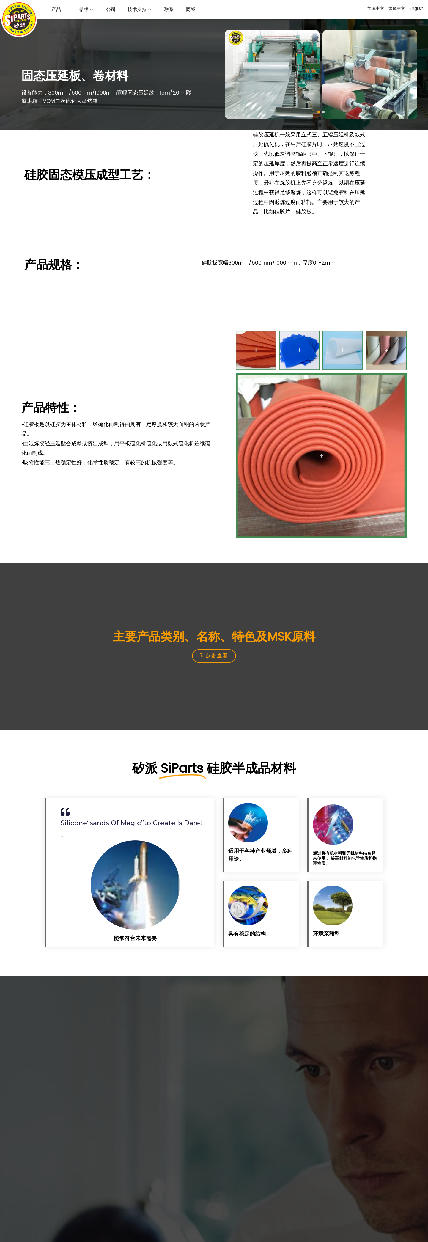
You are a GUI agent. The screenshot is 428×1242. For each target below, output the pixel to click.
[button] (318, 112)
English (417, 8)
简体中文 (375, 8)
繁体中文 (396, 8)
